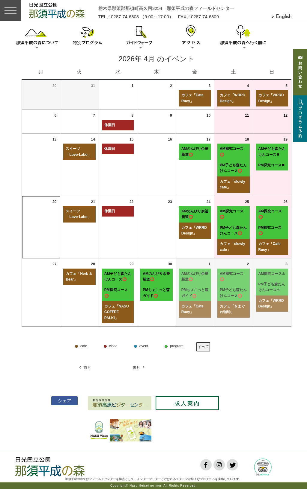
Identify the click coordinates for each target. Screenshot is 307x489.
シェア (62, 400)
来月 (139, 368)
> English (281, 16)
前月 (84, 368)
